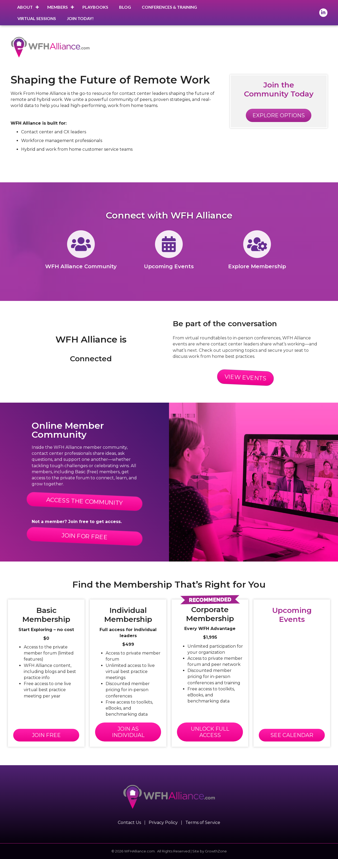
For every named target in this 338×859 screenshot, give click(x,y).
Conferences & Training (169, 6)
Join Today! (80, 18)
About (25, 6)
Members (57, 6)
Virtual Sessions (36, 18)
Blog (125, 6)
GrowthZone (216, 851)
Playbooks (95, 6)
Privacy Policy (163, 823)
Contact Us (129, 823)
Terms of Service (202, 823)
